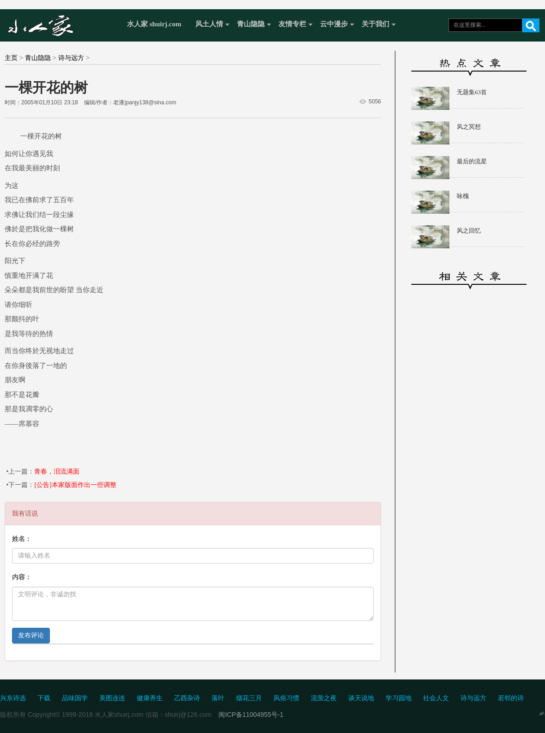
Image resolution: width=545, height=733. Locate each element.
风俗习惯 (286, 698)
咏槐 (463, 195)
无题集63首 (472, 92)
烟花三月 (249, 698)
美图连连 (112, 698)
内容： (21, 577)
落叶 (218, 698)
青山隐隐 (251, 24)
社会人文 (436, 698)
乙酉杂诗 (187, 698)
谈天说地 (361, 698)
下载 (43, 698)
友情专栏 (292, 24)
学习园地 (399, 698)
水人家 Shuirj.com (61, 24)
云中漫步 (334, 24)
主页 (11, 57)
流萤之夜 (324, 698)
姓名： (21, 538)
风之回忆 (469, 230)
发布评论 (31, 635)
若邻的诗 (511, 698)
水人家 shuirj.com (154, 24)
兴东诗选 (13, 698)
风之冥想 (469, 126)
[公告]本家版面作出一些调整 (75, 484)
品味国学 (75, 698)
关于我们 (375, 24)
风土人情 (209, 24)
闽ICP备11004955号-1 (250, 714)
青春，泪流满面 (56, 471)
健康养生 (150, 698)
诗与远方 (71, 57)
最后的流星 (472, 161)
